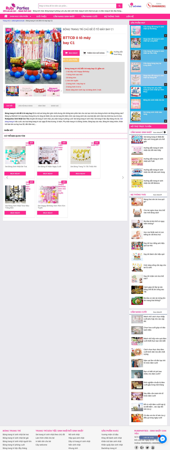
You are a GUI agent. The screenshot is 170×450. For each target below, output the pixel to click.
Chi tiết (9, 106)
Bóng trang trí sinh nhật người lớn (17, 441)
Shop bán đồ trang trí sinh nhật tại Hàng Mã (153, 76)
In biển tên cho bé (43, 441)
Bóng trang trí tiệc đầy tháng (15, 448)
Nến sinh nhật (74, 445)
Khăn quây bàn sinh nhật (112, 445)
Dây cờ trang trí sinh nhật (79, 441)
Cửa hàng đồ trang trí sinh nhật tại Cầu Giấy (153, 52)
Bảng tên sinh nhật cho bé (153, 100)
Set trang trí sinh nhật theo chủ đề (50, 434)
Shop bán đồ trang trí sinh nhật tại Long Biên (153, 40)
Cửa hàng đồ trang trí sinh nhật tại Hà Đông (153, 28)
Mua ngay (71, 53)
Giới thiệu (41, 16)
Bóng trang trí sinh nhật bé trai (16, 434)
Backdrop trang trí (109, 448)
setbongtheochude (18, 21)
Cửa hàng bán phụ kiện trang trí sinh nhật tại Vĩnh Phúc (153, 90)
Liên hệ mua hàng (25, 106)
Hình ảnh (42, 106)
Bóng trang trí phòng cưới (14, 445)
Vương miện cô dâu (109, 434)
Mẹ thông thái (111, 16)
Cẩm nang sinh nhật (64, 16)
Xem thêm (156, 132)
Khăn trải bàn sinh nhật (111, 441)
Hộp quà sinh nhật (76, 438)
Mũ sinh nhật (74, 434)
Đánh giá (55, 106)
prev (7, 160)
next (123, 160)
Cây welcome (41, 445)
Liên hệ (130, 16)
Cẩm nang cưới (89, 16)
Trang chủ (6, 21)
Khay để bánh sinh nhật (111, 438)
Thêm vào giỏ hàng (93, 53)
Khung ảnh (73, 448)
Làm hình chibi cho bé (45, 438)
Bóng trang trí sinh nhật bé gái (16, 438)
